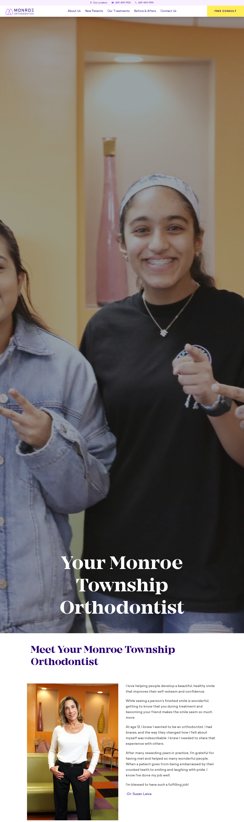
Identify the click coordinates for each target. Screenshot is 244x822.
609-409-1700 (121, 3)
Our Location (98, 3)
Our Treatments (118, 11)
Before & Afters (145, 11)
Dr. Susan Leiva (139, 794)
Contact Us (168, 11)
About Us (74, 11)
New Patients (94, 11)
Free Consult (226, 11)
